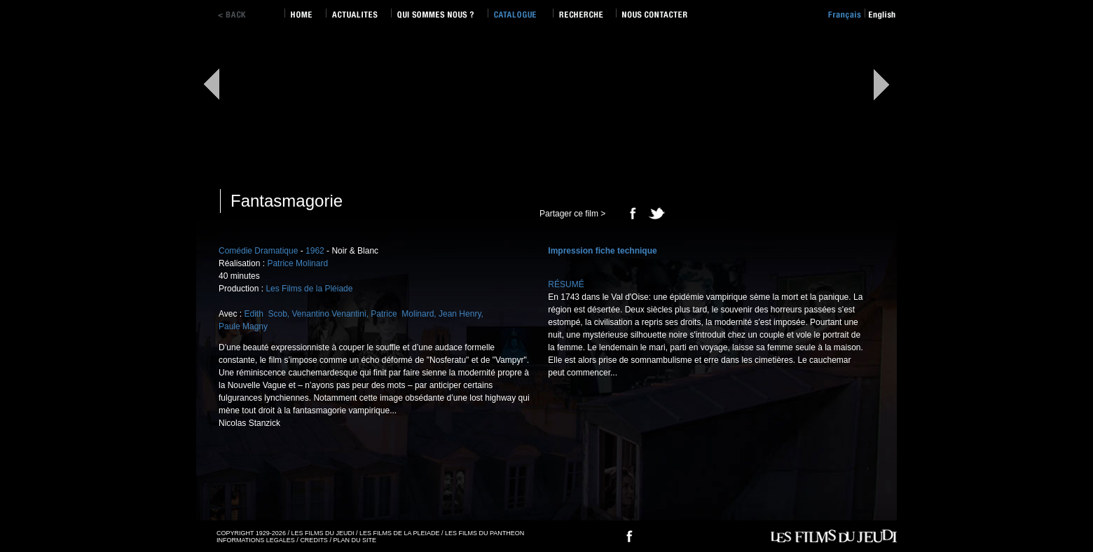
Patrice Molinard (297, 263)
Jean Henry (460, 314)
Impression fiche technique (602, 251)
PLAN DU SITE (354, 540)
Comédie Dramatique (258, 251)
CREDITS (314, 540)
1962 (314, 251)
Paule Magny (243, 326)
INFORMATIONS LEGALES (255, 540)
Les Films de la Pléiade (309, 289)
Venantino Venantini (329, 314)
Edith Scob (265, 314)
